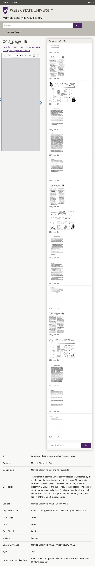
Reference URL (33, 47)
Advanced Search (13, 32)
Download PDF (10, 47)
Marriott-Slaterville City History (22, 17)
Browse (14, 2)
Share (21, 47)
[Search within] (64, 445)
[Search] (38, 25)
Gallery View (9, 50)
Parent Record (23, 50)
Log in (91, 2)
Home (5, 2)
